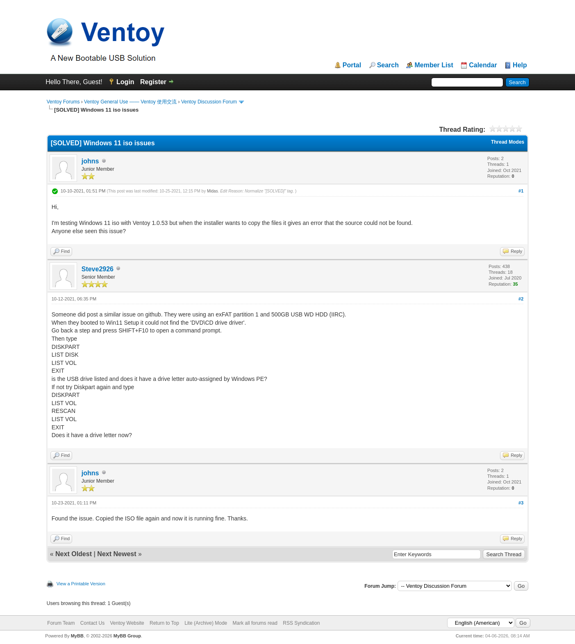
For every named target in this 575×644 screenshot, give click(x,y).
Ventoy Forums (63, 102)
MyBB (77, 635)
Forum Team (61, 623)
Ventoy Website (127, 623)
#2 (520, 298)
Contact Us (92, 623)
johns (90, 161)
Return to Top (164, 623)
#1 (520, 190)
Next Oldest (73, 553)
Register (153, 81)
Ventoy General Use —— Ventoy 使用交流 (130, 102)
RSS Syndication (301, 623)
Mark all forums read (255, 623)
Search (388, 65)
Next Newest (116, 553)
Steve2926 (98, 269)
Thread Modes (507, 142)
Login (125, 81)
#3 (520, 502)
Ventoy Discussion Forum (209, 102)
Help (520, 65)
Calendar (483, 65)
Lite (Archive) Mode (205, 623)
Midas (212, 191)
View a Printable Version (81, 583)
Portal (352, 65)
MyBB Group (127, 635)
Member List (433, 65)
